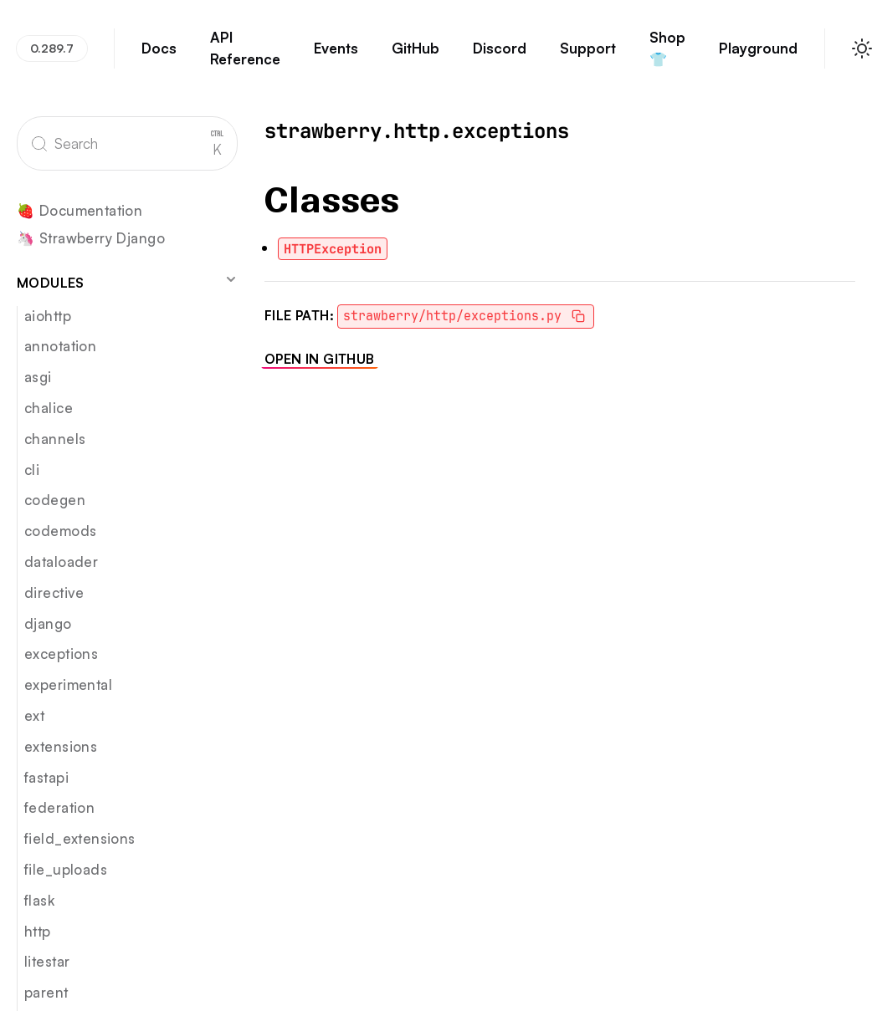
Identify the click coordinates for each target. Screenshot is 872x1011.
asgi (38, 377)
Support (588, 56)
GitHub (415, 56)
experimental (68, 684)
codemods (60, 530)
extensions (60, 746)
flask (39, 900)
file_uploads (65, 869)
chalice (48, 407)
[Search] (127, 143)
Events (336, 56)
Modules (127, 282)
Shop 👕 (667, 55)
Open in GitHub (319, 358)
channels (54, 438)
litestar (46, 961)
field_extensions (80, 838)
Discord (499, 56)
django (48, 623)
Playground (758, 56)
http (37, 931)
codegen (54, 499)
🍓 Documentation (79, 211)
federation (59, 807)
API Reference (245, 55)
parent (46, 992)
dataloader (61, 561)
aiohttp (47, 315)
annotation (60, 346)
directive (54, 592)
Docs (159, 56)
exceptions (61, 653)
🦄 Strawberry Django (91, 239)
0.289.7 (52, 48)
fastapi (46, 777)
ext (34, 715)
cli (31, 469)
